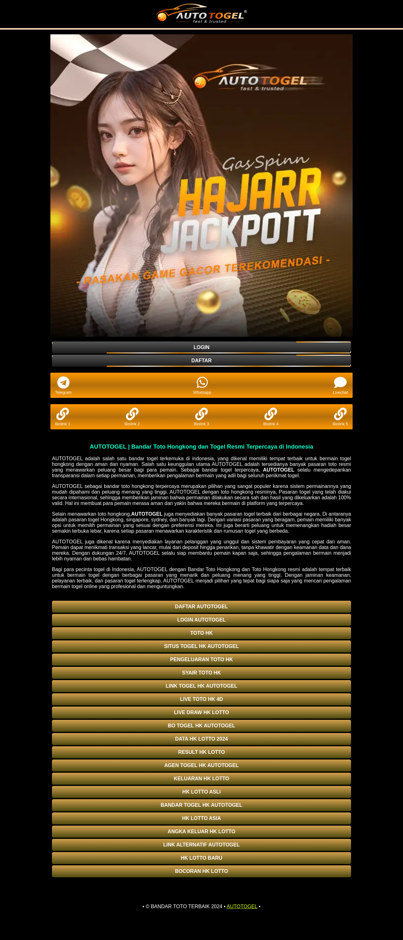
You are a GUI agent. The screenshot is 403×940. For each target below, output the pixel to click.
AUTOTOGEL (278, 470)
